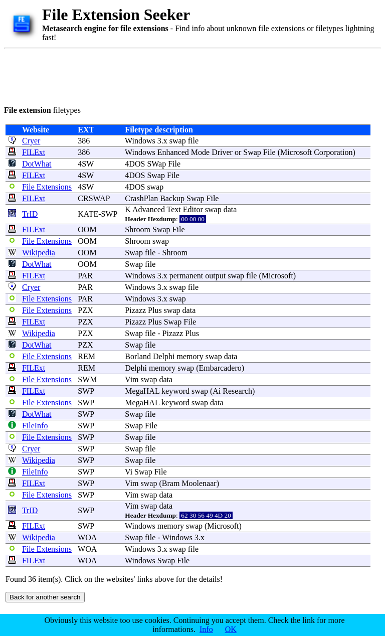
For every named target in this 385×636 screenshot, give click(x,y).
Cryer (31, 140)
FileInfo (35, 425)
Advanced (148, 209)
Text (174, 209)
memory (189, 356)
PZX (85, 310)
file (193, 140)
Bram (171, 483)
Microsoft (296, 152)
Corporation (333, 152)
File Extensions (47, 187)
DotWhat (37, 164)
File (269, 152)
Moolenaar (198, 483)
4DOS (135, 164)
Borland (138, 356)
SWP (86, 391)
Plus (155, 310)
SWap (156, 164)
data (230, 209)
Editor (193, 209)
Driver (222, 152)
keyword (175, 391)
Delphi (164, 356)
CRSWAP (93, 198)
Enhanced (173, 152)
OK (231, 629)
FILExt (33, 152)
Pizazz (135, 310)
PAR (85, 275)
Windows (140, 140)
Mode (200, 152)
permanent (186, 275)
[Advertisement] (186, 75)
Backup (172, 198)
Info (206, 629)
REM (86, 356)
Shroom (137, 229)
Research (237, 391)
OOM (87, 229)
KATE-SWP (97, 214)
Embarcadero (220, 368)
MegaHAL (142, 391)
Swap (252, 152)
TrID (30, 214)
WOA (87, 537)
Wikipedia (38, 252)
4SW (86, 164)
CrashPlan (141, 198)
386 (84, 140)
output (215, 275)
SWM (87, 379)
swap (177, 140)
